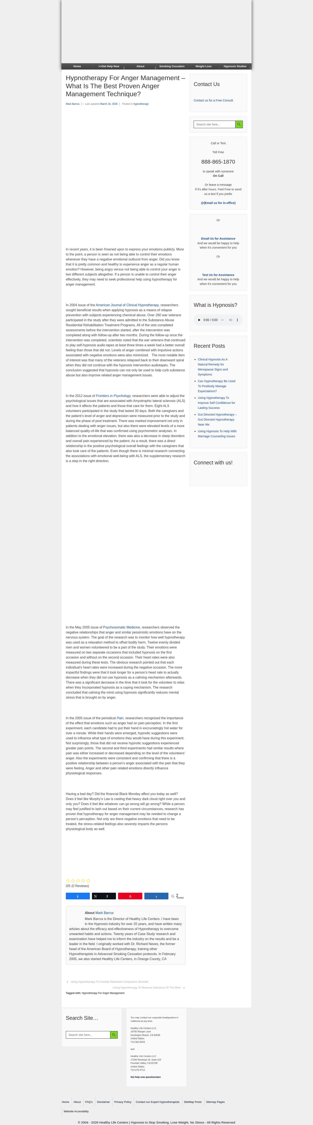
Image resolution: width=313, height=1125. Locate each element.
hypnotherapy (141, 103)
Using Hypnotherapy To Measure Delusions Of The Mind (147, 987)
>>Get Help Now (108, 66)
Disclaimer (103, 1102)
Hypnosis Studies (235, 66)
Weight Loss (204, 66)
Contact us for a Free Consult (213, 100)
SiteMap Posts (193, 1102)
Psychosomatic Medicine (121, 627)
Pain (120, 718)
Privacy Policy (122, 1102)
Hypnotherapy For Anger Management (103, 993)
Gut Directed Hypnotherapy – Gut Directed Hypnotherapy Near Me (217, 419)
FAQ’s (89, 1102)
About (140, 66)
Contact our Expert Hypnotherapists (157, 1102)
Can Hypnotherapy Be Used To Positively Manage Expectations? (216, 386)
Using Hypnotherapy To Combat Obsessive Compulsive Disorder (110, 981)
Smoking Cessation (172, 66)
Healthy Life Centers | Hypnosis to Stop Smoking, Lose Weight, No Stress (151, 1122)
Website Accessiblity (76, 1111)
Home (77, 66)
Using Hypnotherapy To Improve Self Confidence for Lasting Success (216, 403)
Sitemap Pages (215, 1102)
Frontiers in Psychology (113, 396)
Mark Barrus (72, 103)
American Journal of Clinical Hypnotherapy (127, 305)
